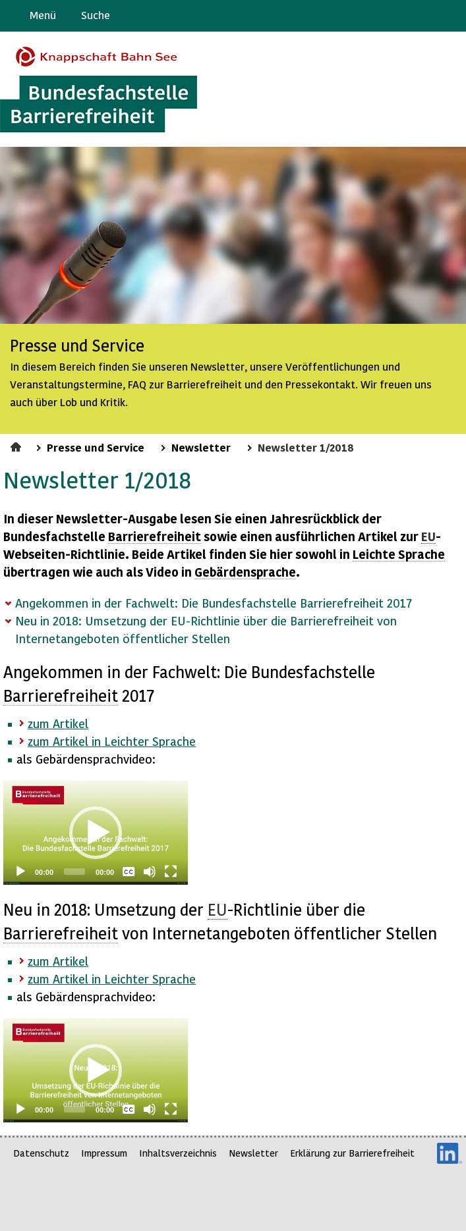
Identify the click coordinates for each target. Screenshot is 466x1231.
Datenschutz (41, 1153)
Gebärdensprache (426, 16)
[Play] (20, 871)
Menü (43, 15)
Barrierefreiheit (154, 536)
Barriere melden (401, 16)
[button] (95, 832)
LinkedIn (449, 1153)
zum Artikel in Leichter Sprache (112, 741)
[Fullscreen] (170, 871)
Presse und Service (95, 447)
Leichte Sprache (450, 16)
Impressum (104, 1153)
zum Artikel (58, 723)
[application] (95, 833)
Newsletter (201, 447)
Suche (95, 15)
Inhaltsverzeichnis (178, 1153)
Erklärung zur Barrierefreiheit (352, 1153)
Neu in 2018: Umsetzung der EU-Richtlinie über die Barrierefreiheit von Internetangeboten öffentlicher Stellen (206, 629)
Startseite (17, 445)
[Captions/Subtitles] (128, 871)
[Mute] (149, 871)
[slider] (74, 871)
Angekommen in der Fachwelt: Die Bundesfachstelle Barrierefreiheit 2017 (213, 603)
